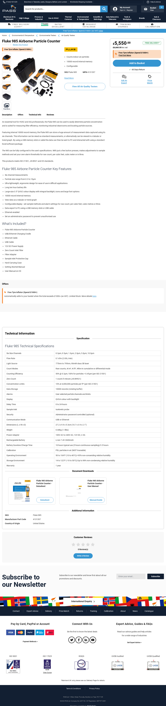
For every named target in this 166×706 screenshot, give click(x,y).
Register (130, 10)
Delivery (48, 611)
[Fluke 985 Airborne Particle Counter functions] (6, 57)
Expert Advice (32, 611)
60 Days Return (138, 69)
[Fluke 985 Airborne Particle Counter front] (6, 77)
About (123, 611)
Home (4, 35)
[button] (153, 2)
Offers (20, 115)
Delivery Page (92, 680)
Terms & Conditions (73, 689)
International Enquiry (81, 601)
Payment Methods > (30, 642)
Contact (16, 611)
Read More (69, 78)
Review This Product (20, 45)
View (101, 31)
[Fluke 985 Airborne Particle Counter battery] (6, 96)
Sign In (122, 10)
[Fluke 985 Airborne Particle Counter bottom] (6, 86)
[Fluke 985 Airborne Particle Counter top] (6, 67)
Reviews (50, 115)
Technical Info (35, 115)
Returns (79, 611)
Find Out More (125, 55)
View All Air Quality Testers (85, 86)
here (94, 296)
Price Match (64, 611)
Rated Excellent (53, 25)
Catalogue (149, 611)
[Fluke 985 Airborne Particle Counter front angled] (6, 106)
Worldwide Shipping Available (81, 2)
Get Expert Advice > (134, 642)
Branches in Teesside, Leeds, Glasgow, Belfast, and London (45, 2)
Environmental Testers (47, 35)
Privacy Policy (94, 689)
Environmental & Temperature (23, 35)
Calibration (108, 611)
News (135, 611)
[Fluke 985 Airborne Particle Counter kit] (36, 77)
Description (7, 115)
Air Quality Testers (68, 35)
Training (93, 611)
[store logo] (10, 8)
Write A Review (83, 556)
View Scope (47, 673)
